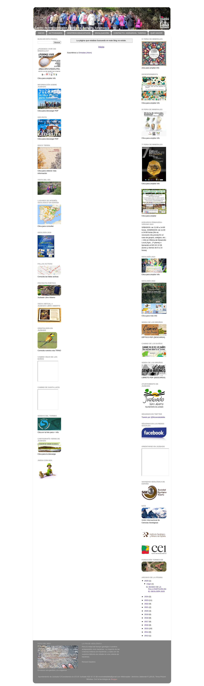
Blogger (114, 679)
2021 (146, 607)
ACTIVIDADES (55, 33)
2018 (146, 618)
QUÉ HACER (156, 33)
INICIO (41, 33)
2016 (146, 625)
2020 (146, 611)
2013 (146, 636)
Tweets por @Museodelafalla (153, 417)
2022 (146, 604)
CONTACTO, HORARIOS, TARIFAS (130, 33)
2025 (146, 581)
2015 (146, 628)
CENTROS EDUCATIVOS (78, 33)
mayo (149, 584)
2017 (146, 621)
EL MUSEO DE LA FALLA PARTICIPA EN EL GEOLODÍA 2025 (156, 589)
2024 (146, 597)
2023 (146, 600)
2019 (146, 614)
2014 (146, 632)
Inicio (101, 47)
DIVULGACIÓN (102, 33)
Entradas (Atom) (85, 53)
